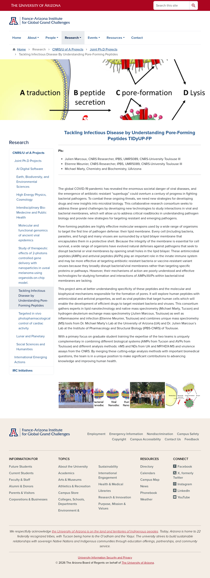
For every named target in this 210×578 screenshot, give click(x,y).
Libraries (104, 491)
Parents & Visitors (21, 493)
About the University (73, 467)
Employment (96, 434)
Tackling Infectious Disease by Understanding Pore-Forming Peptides (33, 298)
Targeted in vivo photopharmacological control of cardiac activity (34, 320)
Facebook (185, 467)
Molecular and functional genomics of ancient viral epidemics (33, 232)
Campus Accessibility (145, 439)
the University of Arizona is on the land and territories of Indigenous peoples (105, 531)
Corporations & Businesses (28, 499)
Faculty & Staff (19, 480)
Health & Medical (110, 484)
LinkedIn (184, 491)
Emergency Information (126, 434)
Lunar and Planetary (30, 336)
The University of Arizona (138, 562)
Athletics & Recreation (74, 486)
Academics (66, 473)
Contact (137, 38)
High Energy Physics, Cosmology (31, 197)
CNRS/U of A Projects (67, 49)
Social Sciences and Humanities (30, 346)
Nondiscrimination (160, 434)
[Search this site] (171, 5)
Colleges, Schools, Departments (71, 501)
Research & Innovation (114, 497)
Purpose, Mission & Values (112, 506)
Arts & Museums (69, 480)
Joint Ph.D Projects (103, 49)
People (51, 38)
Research (72, 38)
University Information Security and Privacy (105, 557)
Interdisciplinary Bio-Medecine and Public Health (31, 213)
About (32, 38)
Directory (146, 467)
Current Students (21, 473)
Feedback (192, 439)
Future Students (20, 467)
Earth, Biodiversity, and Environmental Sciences (32, 182)
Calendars (147, 473)
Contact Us (173, 439)
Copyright (119, 439)
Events (93, 38)
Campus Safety (188, 434)
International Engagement (107, 475)
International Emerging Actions (30, 359)
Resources (114, 38)
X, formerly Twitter (183, 475)
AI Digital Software (29, 169)
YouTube (184, 497)
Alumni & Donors (21, 486)
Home (16, 38)
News (144, 486)
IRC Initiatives (23, 371)
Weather (146, 499)
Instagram (185, 484)
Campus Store (68, 493)
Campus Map (149, 480)
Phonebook (148, 493)
